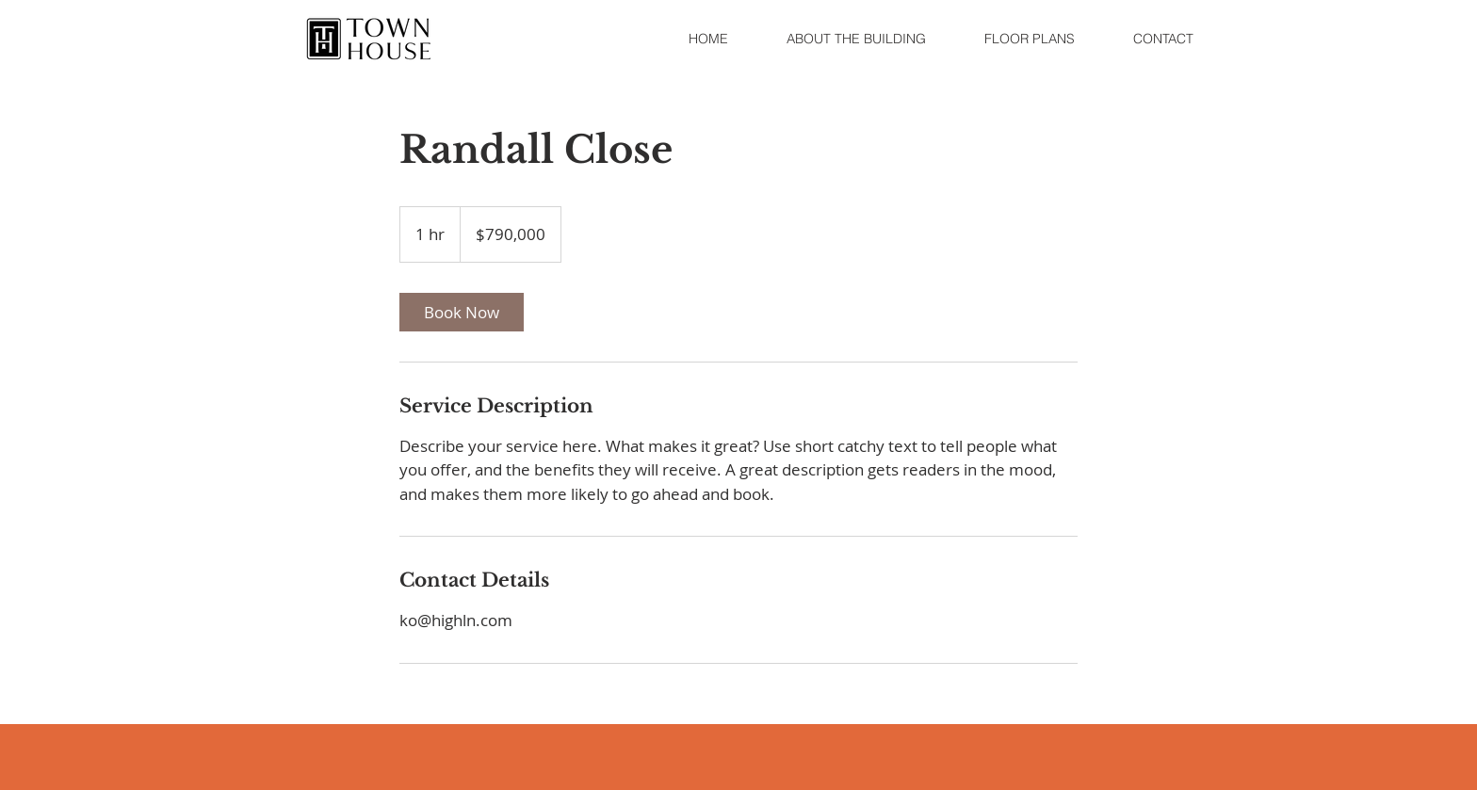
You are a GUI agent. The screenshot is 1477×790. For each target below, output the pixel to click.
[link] (461, 312)
